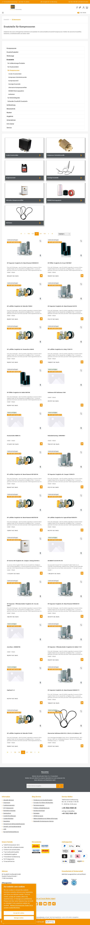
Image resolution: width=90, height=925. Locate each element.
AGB (4, 829)
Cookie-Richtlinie (8, 818)
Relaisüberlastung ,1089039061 (56, 435)
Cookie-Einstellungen (9, 816)
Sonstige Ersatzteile (14, 84)
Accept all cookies (18, 913)
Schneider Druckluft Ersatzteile (17, 101)
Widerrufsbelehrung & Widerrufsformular (45, 818)
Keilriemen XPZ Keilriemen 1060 (57, 392)
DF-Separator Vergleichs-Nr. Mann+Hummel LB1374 (62, 306)
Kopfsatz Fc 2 (11, 690)
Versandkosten (40, 917)
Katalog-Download (39, 810)
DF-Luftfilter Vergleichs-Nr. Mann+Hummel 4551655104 (22, 474)
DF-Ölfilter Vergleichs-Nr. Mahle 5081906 (18, 392)
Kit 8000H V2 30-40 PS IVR (55, 560)
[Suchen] (77, 7)
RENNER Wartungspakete (16, 91)
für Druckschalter (13, 67)
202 (45, 233)
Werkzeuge (10, 56)
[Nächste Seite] (48, 233)
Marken (9, 112)
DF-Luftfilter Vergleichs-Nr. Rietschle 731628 (19, 733)
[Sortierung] (64, 234)
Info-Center (10, 124)
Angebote (10, 116)
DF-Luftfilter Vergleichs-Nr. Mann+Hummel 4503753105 (22, 517)
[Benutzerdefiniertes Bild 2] (74, 882)
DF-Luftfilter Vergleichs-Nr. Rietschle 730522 (19, 306)
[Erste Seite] (21, 233)
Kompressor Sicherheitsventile (18, 77)
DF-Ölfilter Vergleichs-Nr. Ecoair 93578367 (60, 263)
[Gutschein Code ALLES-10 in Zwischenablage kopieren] (52, 922)
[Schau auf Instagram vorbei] (40, 904)
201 (41, 233)
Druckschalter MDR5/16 (13, 435)
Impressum (6, 802)
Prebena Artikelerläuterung (41, 808)
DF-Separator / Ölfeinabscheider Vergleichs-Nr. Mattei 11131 (65, 647)
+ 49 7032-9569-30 (69, 808)
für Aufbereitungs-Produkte (16, 63)
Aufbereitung (11, 105)
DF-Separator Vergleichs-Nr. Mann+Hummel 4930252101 (63, 604)
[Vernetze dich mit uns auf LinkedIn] (49, 904)
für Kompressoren (13, 70)
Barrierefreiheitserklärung (11, 832)
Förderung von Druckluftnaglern (43, 800)
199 (33, 233)
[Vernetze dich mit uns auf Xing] (54, 904)
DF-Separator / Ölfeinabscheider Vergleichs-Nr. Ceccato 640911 (22, 604)
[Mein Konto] (83, 7)
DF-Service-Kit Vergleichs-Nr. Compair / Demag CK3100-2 (23, 560)
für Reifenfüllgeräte (14, 98)
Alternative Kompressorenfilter (18, 87)
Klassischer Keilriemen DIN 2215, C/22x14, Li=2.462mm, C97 (64, 733)
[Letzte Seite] (52, 233)
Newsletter (6, 821)
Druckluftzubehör (12, 52)
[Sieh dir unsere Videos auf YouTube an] (45, 904)
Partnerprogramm (38, 805)
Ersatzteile (10, 60)
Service (9, 128)
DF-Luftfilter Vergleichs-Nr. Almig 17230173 (60, 349)
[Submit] (59, 786)
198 (29, 233)
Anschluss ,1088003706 (13, 647)
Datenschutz (7, 813)
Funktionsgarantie (8, 805)
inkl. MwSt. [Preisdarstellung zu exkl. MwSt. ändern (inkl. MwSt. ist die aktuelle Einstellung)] (81, 12)
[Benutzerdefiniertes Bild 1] (65, 882)
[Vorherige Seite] (25, 233)
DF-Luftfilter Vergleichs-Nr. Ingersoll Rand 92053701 (62, 517)
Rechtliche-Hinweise (9, 810)
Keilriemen (12, 94)
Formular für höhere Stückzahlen (43, 802)
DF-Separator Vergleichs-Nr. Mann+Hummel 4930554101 (23, 263)
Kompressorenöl (13, 80)
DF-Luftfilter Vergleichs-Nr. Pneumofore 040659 (20, 349)
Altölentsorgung (38, 816)
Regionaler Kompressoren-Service (43, 821)
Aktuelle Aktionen (8, 800)
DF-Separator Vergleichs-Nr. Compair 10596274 (61, 474)
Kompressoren (11, 48)
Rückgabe (36, 813)
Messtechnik (11, 109)
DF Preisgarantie (8, 808)
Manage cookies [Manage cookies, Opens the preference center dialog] (19, 918)
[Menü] (3, 13)
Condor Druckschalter (15, 74)
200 (37, 233)
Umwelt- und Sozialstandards (12, 826)
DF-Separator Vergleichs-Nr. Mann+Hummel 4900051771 (63, 690)
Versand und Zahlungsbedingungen (14, 824)
